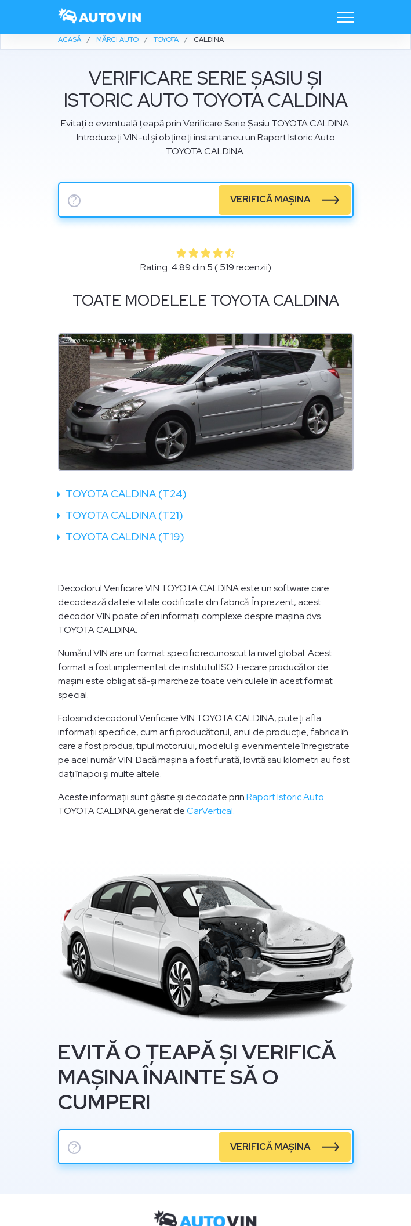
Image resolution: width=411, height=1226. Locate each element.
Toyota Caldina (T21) (123, 515)
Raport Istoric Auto (285, 797)
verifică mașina (270, 199)
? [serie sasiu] (74, 200)
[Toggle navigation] (345, 17)
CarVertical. (211, 811)
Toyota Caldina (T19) (123, 536)
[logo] (100, 17)
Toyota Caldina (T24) (125, 493)
